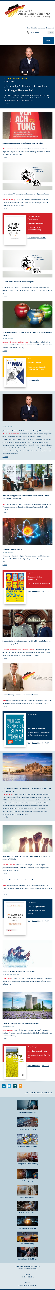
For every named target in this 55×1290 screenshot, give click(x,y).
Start (28, 28)
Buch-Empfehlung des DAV (38, 592)
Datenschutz (50, 28)
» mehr (5, 157)
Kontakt (34, 28)
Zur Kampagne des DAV (37, 238)
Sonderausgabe (33, 380)
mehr (6, 103)
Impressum (41, 28)
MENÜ (48, 40)
